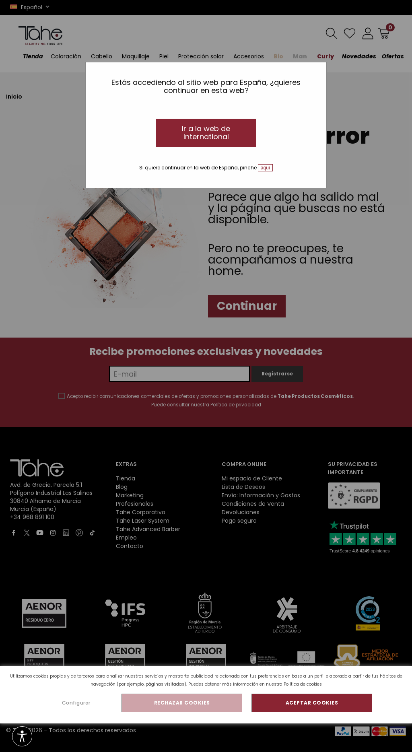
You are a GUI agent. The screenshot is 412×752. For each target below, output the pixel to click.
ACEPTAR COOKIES (312, 702)
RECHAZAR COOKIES (182, 702)
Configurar (76, 702)
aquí (265, 168)
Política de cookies (303, 684)
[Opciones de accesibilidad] (22, 737)
